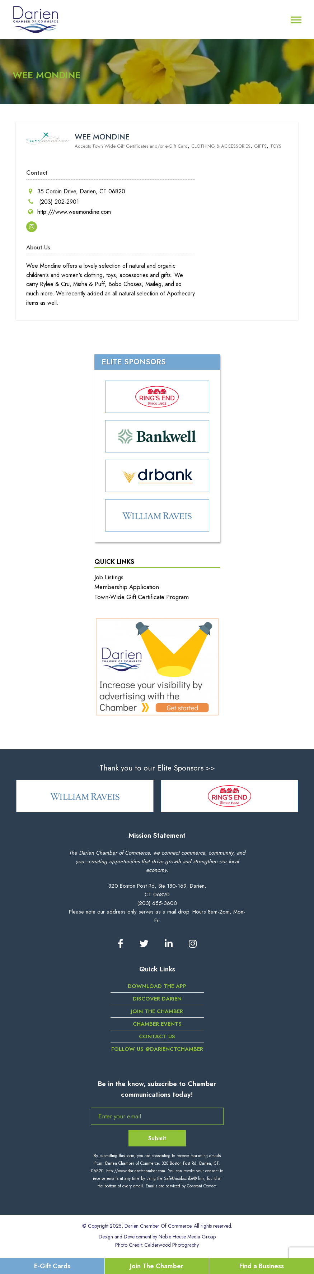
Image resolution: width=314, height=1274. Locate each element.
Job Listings (108, 577)
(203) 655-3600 (157, 903)
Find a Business (261, 1266)
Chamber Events (157, 1024)
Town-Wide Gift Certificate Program (141, 597)
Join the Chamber (157, 1011)
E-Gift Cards (52, 1266)
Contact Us (157, 1036)
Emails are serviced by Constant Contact (181, 1186)
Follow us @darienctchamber (157, 1049)
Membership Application (126, 587)
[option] (85, 796)
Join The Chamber (156, 1266)
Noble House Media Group (187, 1236)
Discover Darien (157, 999)
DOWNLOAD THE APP (157, 986)
